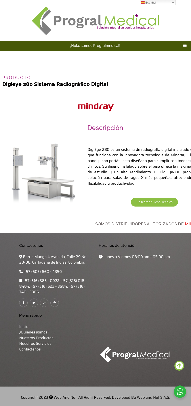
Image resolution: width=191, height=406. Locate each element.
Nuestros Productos (36, 338)
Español (148, 2)
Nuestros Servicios (35, 343)
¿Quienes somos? (34, 332)
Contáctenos (30, 349)
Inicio (23, 326)
